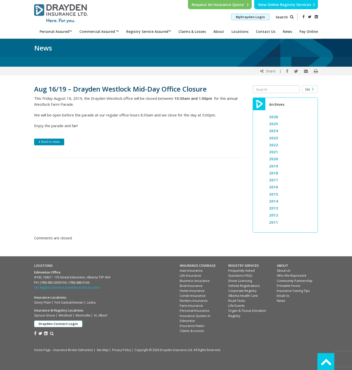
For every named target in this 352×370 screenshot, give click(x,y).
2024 (273, 130)
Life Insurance (190, 275)
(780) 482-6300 (50, 282)
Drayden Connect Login (58, 323)
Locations (240, 31)
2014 (273, 201)
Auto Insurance (191, 270)
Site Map (103, 350)
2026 (273, 116)
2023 (273, 137)
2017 (273, 179)
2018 (273, 172)
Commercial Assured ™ (99, 31)
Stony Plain (42, 302)
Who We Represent (291, 275)
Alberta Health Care (243, 295)
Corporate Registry (242, 290)
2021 (273, 151)
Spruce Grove (44, 315)
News (287, 31)
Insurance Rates (192, 325)
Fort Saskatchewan (69, 302)
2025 (273, 123)
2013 (273, 208)
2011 (273, 222)
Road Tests (236, 300)
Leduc (91, 302)
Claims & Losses (192, 31)
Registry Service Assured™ (148, 31)
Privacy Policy (121, 350)
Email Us (283, 295)
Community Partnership (294, 280)
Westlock (65, 315)
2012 (273, 214)
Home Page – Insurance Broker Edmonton (63, 350)
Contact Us (265, 31)
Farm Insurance (191, 305)
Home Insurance (192, 290)
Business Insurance (195, 280)
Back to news (49, 142)
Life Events (236, 305)
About (218, 31)
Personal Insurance (194, 310)
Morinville (83, 315)
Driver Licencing (240, 280)
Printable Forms (288, 285)
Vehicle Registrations (244, 285)
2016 (273, 186)
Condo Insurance (193, 295)
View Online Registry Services (286, 4)
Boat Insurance (191, 285)
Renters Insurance (194, 300)
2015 (273, 194)
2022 (273, 144)
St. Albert (100, 315)
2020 (273, 158)
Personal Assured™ (56, 31)
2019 (273, 165)
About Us (284, 270)
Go (309, 89)
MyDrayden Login (250, 17)
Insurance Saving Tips (293, 290)
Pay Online (308, 31)
